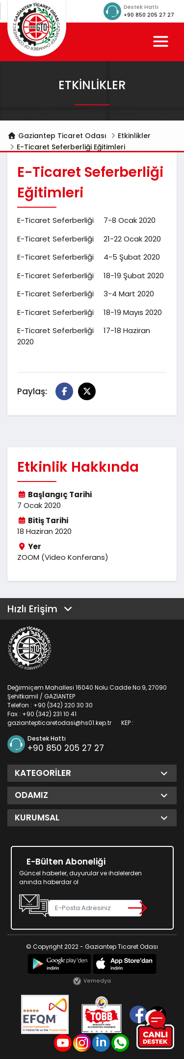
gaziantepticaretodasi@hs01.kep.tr (59, 723)
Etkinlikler (134, 136)
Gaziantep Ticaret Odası (56, 136)
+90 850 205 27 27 (149, 15)
